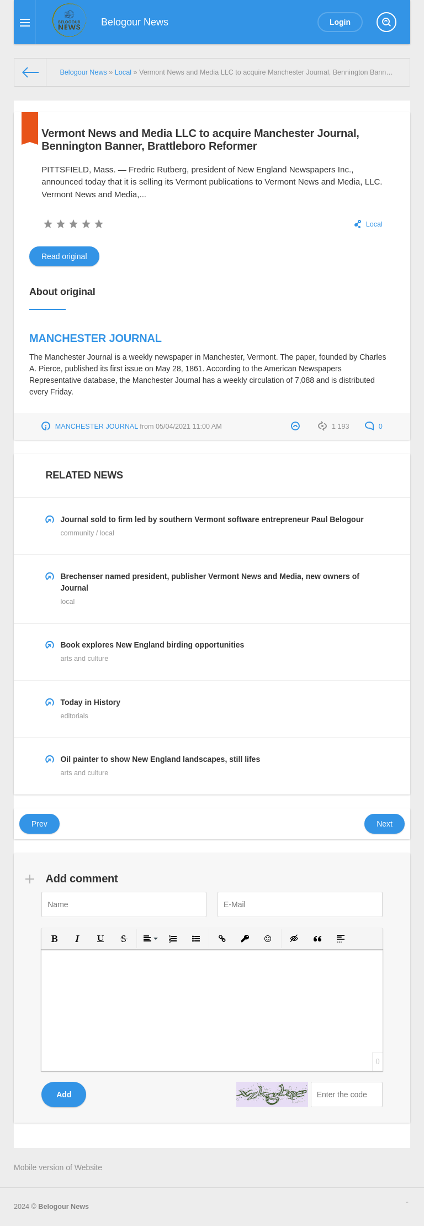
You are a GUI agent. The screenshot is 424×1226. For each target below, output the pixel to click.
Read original (64, 256)
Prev (39, 823)
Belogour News (63, 1207)
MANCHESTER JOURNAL (95, 338)
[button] (54, 938)
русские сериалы (407, 1202)
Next (385, 823)
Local (374, 224)
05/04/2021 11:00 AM (189, 426)
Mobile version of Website (58, 1167)
